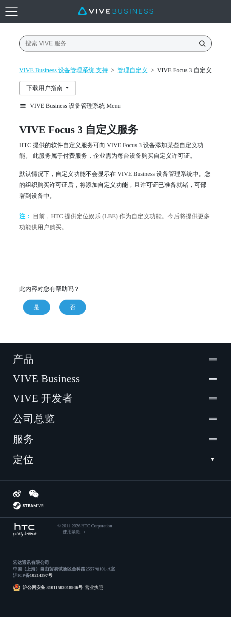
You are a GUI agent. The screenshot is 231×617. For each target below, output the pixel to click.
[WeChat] (33, 494)
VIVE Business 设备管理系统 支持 (63, 70)
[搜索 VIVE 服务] (200, 43)
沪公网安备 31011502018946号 (53, 587)
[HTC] (25, 529)
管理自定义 (132, 70)
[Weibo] (17, 494)
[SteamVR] (28, 506)
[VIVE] (115, 11)
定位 (115, 459)
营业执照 (93, 587)
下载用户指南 (45, 88)
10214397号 (41, 575)
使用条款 (71, 532)
